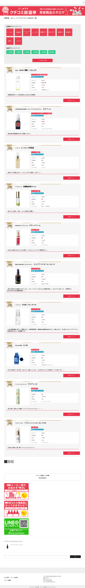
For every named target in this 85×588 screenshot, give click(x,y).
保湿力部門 (34, 426)
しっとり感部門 (47, 113)
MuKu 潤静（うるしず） (26, 70)
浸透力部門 (34, 387)
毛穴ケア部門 (35, 349)
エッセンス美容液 (24, 148)
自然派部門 (44, 75)
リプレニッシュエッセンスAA (30, 422)
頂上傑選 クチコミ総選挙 (11, 576)
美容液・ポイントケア (37, 77)
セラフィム (33, 109)
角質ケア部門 (35, 229)
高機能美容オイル (25, 186)
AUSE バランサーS (25, 304)
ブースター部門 (36, 75)
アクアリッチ (26, 383)
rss (84, 2)
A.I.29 (21, 345)
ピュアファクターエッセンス (35, 264)
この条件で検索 (43, 60)
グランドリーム (27, 225)
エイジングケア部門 (37, 113)
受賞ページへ (70, 100)
